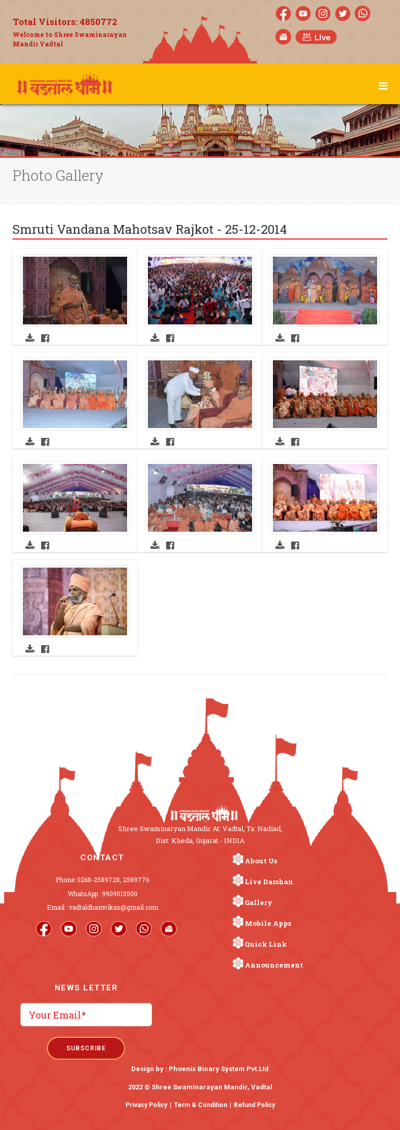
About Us (261, 860)
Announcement (274, 965)
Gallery (258, 902)
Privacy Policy (146, 1105)
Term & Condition (200, 1105)
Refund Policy (254, 1105)
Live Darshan (269, 881)
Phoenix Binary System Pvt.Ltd (219, 1069)
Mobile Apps (268, 923)
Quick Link (266, 944)
